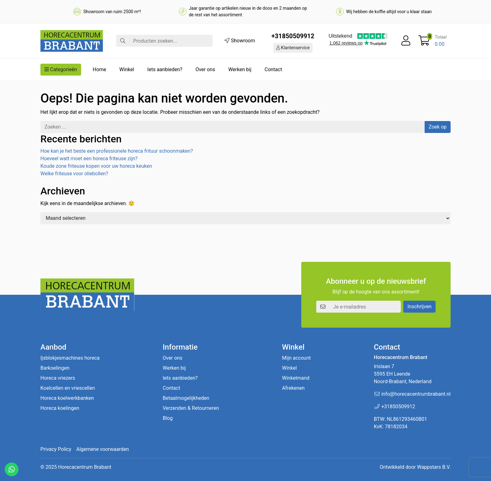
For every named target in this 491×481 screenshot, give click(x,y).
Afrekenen (293, 388)
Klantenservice (293, 47)
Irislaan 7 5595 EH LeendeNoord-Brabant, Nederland (403, 373)
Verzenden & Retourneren (191, 408)
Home (99, 69)
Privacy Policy (55, 449)
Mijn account (296, 358)
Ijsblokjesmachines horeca (70, 358)
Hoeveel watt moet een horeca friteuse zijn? (88, 158)
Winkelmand (296, 378)
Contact (273, 69)
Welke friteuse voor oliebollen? (74, 174)
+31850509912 (292, 36)
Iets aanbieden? (164, 69)
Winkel (126, 69)
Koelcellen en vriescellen (67, 388)
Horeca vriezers (57, 378)
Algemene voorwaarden (102, 449)
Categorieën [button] (60, 69)
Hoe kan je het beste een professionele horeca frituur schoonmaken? (116, 151)
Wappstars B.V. (434, 467)
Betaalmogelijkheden (186, 398)
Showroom (240, 41)
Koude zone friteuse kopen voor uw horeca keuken (96, 166)
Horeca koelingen (59, 408)
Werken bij (239, 69)
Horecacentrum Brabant (84, 467)
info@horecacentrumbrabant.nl (416, 394)
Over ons (205, 69)
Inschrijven (419, 306)
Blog (168, 418)
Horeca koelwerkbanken (67, 398)
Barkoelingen (55, 368)
